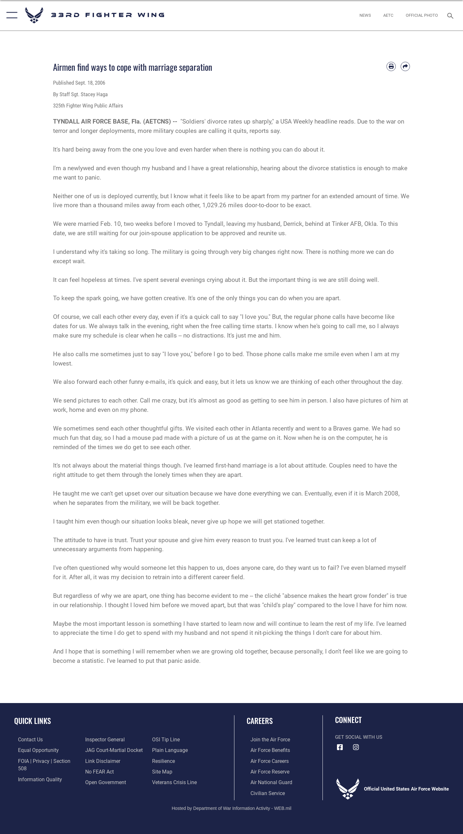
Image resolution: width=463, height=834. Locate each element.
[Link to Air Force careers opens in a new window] (265, 760)
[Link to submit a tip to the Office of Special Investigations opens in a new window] (97, 781)
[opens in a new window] (388, 15)
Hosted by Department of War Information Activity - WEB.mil (231, 807)
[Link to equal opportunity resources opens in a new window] (33, 750)
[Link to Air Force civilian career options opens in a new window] (263, 792)
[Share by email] (405, 66)
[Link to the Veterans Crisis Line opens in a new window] (175, 771)
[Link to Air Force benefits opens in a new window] (266, 750)
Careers (260, 720)
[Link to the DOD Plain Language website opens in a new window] (169, 739)
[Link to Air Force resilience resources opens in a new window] (164, 750)
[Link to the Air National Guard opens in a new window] (266, 781)
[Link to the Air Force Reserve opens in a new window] (266, 771)
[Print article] (391, 66)
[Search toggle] (451, 15)
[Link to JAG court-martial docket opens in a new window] (111, 739)
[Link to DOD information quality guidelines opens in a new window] (34, 771)
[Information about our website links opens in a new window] (100, 750)
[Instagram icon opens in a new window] (356, 747)
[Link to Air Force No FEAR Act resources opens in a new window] (98, 760)
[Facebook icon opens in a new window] (340, 747)
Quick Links (32, 720)
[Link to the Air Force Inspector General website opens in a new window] (33, 781)
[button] (10, 15)
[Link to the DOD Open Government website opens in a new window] (103, 771)
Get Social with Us (358, 737)
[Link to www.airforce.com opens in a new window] (266, 739)
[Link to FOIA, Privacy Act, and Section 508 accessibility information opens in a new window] (43, 760)
